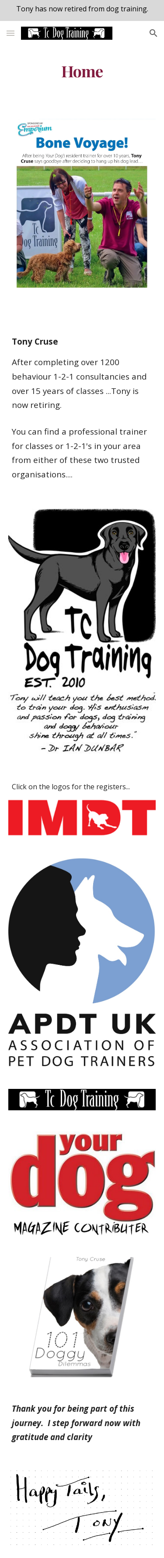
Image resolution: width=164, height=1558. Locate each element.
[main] (82, 71)
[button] (10, 33)
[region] (82, 10)
